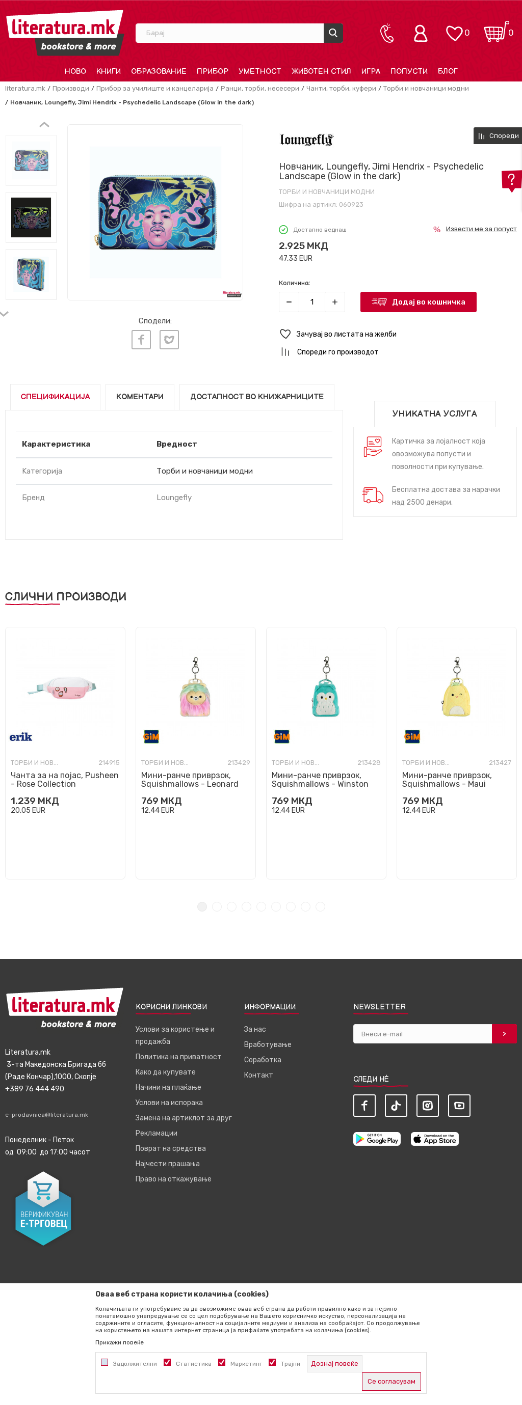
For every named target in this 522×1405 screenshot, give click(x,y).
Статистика (194, 1364)
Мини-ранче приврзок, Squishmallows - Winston (320, 779)
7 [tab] (291, 907)
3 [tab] (232, 907)
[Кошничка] (496, 28)
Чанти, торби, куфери (341, 88)
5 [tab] (261, 907)
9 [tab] (320, 907)
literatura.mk (25, 88)
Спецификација (55, 397)
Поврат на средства (171, 1148)
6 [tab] (276, 907)
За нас (255, 1029)
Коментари (140, 397)
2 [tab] (217, 907)
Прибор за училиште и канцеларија (155, 88)
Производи (71, 88)
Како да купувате (166, 1072)
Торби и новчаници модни (426, 88)
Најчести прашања (168, 1164)
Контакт (258, 1075)
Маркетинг (246, 1364)
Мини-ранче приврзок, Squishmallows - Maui (447, 779)
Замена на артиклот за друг (184, 1118)
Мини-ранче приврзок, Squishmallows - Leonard (190, 779)
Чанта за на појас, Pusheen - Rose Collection (65, 779)
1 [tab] (202, 907)
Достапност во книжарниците (257, 397)
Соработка (262, 1060)
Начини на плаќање (168, 1087)
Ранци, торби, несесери (260, 88)
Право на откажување (174, 1179)
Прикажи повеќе (119, 1342)
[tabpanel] (65, 753)
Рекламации (156, 1133)
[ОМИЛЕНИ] (454, 28)
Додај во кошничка (428, 302)
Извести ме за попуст (481, 229)
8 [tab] (305, 907)
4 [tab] (246, 907)
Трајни (290, 1364)
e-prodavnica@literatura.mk (46, 1114)
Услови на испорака (169, 1102)
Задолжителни (135, 1364)
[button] (398, 334)
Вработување (268, 1044)
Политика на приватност (179, 1057)
